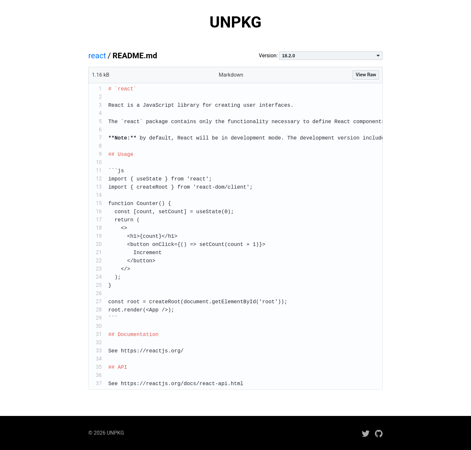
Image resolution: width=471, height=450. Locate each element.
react (97, 55)
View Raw (366, 75)
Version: (321, 55)
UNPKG (236, 22)
